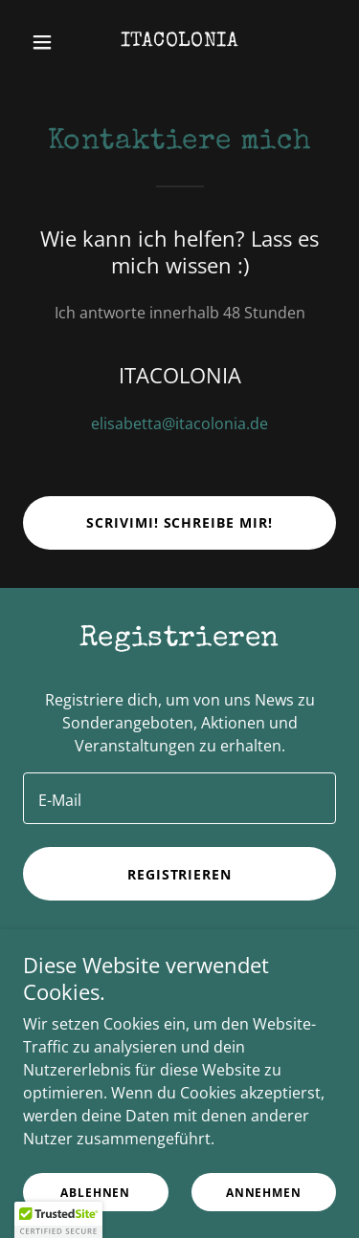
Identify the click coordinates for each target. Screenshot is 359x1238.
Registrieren (180, 874)
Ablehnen (95, 1192)
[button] (46, 42)
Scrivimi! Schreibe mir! (180, 522)
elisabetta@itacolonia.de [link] (179, 423)
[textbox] (179, 798)
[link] (179, 40)
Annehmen (264, 1192)
